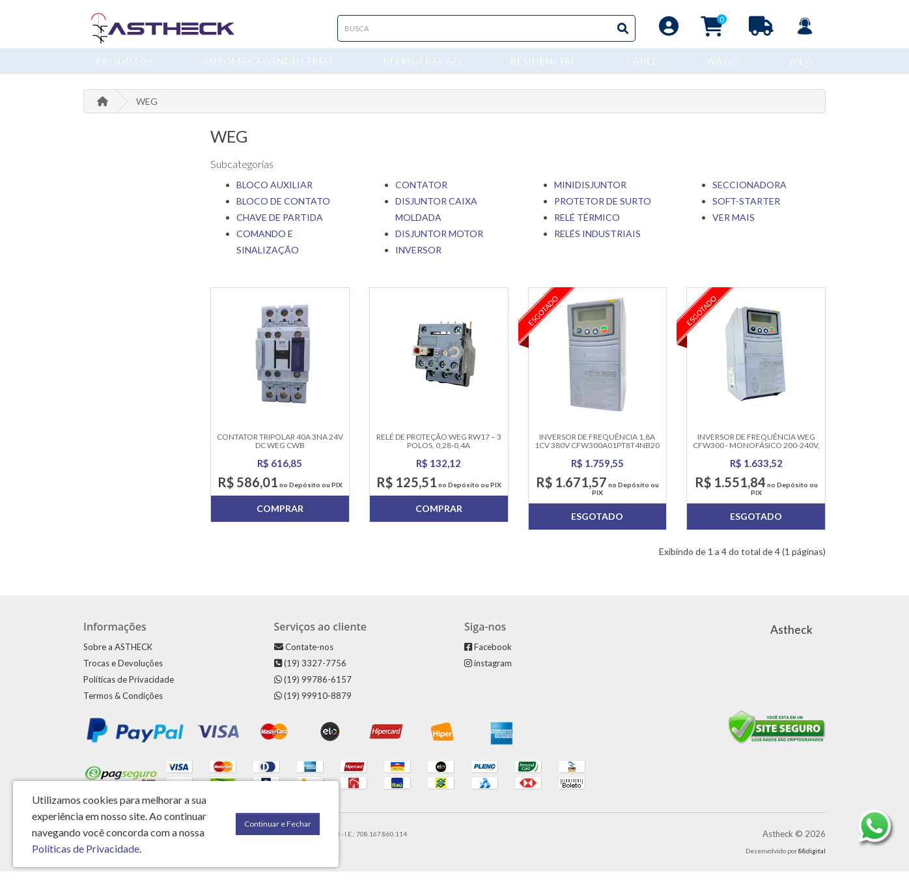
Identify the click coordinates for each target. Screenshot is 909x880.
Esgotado (597, 524)
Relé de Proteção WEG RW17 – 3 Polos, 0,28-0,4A (438, 449)
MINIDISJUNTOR (590, 193)
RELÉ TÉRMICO (587, 225)
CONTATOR (421, 193)
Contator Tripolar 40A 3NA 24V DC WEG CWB (280, 449)
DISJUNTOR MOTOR (439, 242)
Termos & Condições (123, 704)
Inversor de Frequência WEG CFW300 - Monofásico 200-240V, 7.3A (756, 453)
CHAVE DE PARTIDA (279, 225)
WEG (147, 109)
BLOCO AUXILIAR (274, 193)
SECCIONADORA (749, 193)
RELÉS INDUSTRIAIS (597, 242)
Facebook (488, 655)
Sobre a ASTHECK (117, 655)
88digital (812, 859)
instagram (488, 671)
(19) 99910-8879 (313, 704)
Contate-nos (303, 655)
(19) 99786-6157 (313, 688)
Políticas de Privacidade (128, 688)
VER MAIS (733, 225)
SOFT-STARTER (746, 209)
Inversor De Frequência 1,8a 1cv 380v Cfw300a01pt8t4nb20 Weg (597, 453)
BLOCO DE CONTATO (283, 209)
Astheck (791, 638)
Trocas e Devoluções (123, 671)
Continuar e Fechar (277, 824)
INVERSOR (418, 258)
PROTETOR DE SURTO (602, 209)
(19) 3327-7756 (310, 671)
